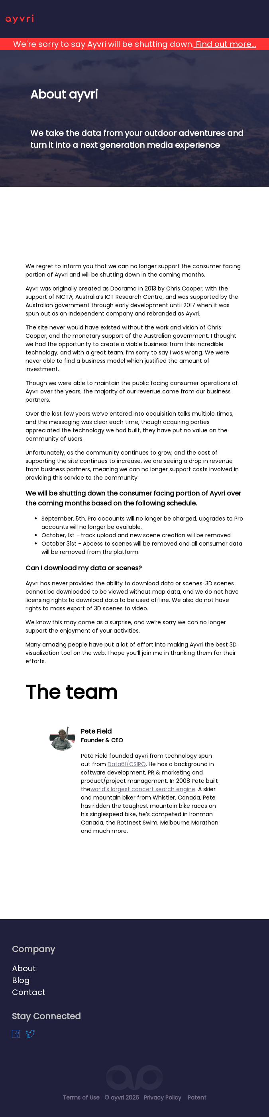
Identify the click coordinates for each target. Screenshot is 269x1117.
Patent (197, 1098)
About (24, 968)
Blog (21, 980)
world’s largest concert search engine (142, 789)
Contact (28, 992)
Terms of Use (81, 1098)
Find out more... (225, 44)
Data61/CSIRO (127, 764)
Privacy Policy (162, 1098)
